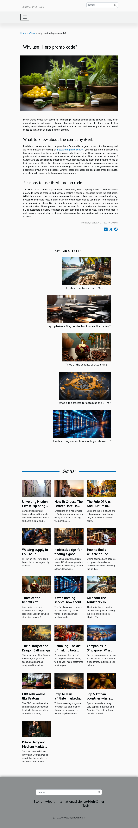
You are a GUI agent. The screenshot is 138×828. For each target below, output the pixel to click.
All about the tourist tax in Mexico (86, 288)
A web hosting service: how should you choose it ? (82, 441)
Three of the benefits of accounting (86, 364)
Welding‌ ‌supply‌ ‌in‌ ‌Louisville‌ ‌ (35, 552)
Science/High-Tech (86, 803)
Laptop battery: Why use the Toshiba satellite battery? (79, 326)
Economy (40, 801)
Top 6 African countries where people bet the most (98, 700)
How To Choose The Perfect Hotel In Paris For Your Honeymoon (68, 508)
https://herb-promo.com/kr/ (70, 150)
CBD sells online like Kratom (33, 696)
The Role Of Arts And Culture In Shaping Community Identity (101, 508)
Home (23, 33)
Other (32, 33)
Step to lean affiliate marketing (68, 696)
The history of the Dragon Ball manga (36, 648)
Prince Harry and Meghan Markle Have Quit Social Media (34, 748)
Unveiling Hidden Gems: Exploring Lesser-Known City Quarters (35, 508)
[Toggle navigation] (24, 17)
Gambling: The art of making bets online (67, 650)
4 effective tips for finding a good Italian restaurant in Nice (69, 556)
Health (52, 801)
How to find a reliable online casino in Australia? (101, 554)
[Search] (102, 5)
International (66, 801)
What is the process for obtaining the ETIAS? (85, 402)
